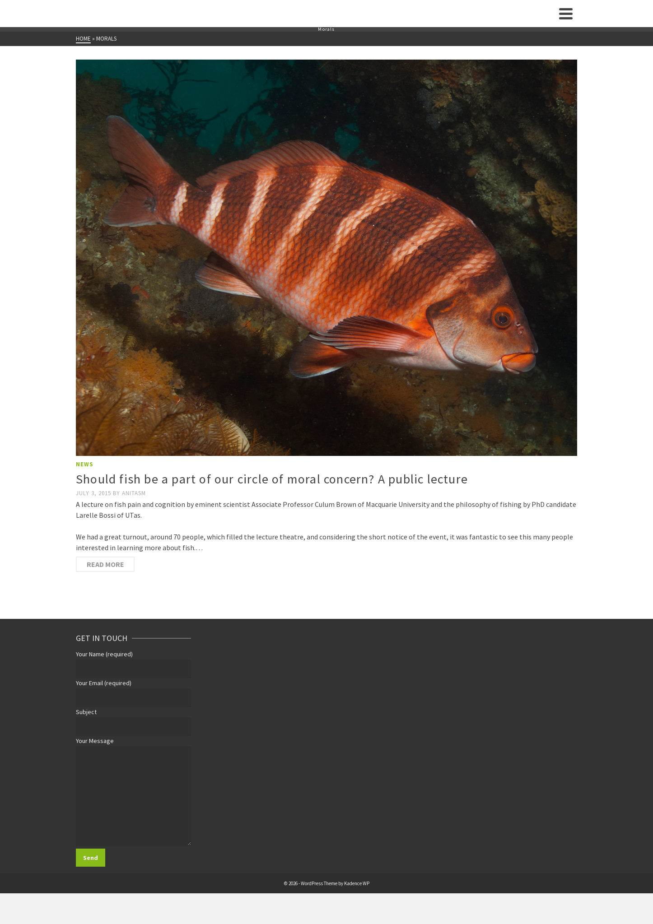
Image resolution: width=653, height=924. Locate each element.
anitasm (134, 493)
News (84, 464)
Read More (105, 564)
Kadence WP (356, 883)
